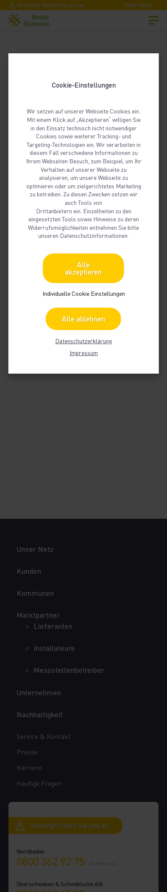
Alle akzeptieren (83, 268)
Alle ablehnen (83, 318)
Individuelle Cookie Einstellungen (83, 293)
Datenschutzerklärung (83, 340)
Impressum (84, 352)
